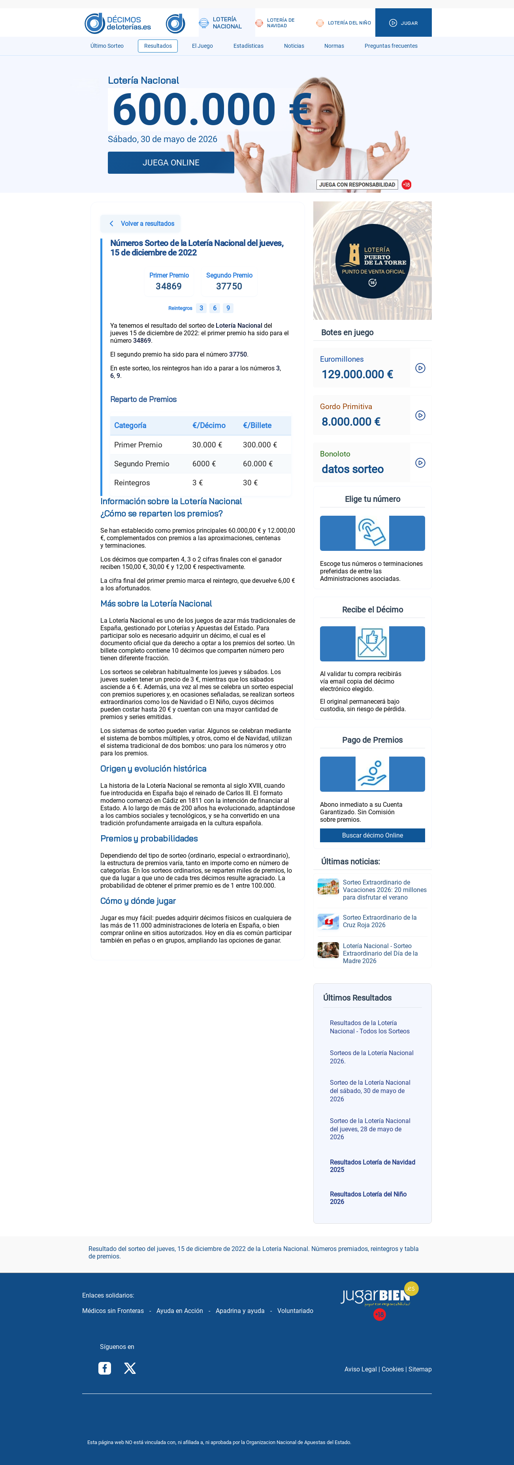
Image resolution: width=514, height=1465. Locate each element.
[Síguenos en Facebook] (104, 1369)
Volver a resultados (140, 224)
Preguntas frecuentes (391, 46)
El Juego (202, 46)
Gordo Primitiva (346, 406)
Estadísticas (248, 46)
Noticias (294, 46)
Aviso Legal (361, 1369)
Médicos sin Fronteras (113, 1311)
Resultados (158, 46)
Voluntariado (295, 1311)
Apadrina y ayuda (240, 1311)
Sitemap (420, 1369)
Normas (334, 46)
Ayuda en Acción (179, 1311)
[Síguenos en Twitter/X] (129, 1369)
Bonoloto (335, 453)
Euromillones (342, 359)
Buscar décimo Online (372, 835)
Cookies (393, 1369)
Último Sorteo (107, 46)
